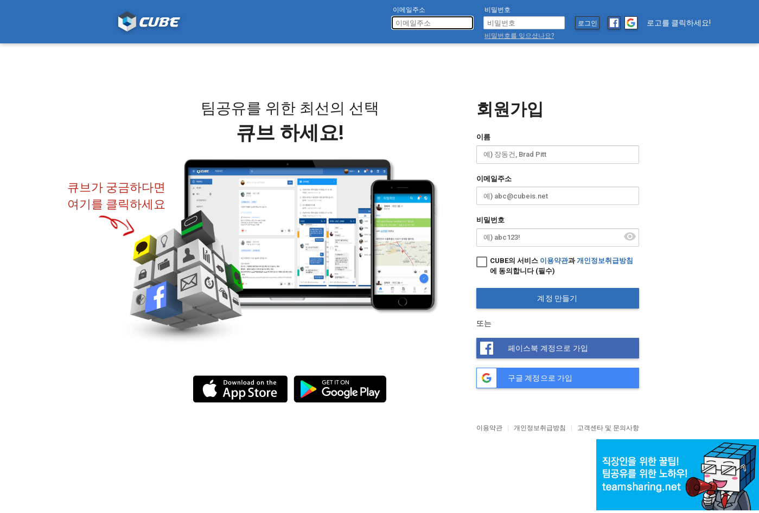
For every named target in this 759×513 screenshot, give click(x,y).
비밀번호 (490, 220)
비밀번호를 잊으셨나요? (519, 36)
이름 (483, 137)
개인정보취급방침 (605, 260)
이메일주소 (494, 179)
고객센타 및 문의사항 (608, 428)
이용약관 (554, 260)
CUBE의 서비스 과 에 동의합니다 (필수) (554, 265)
